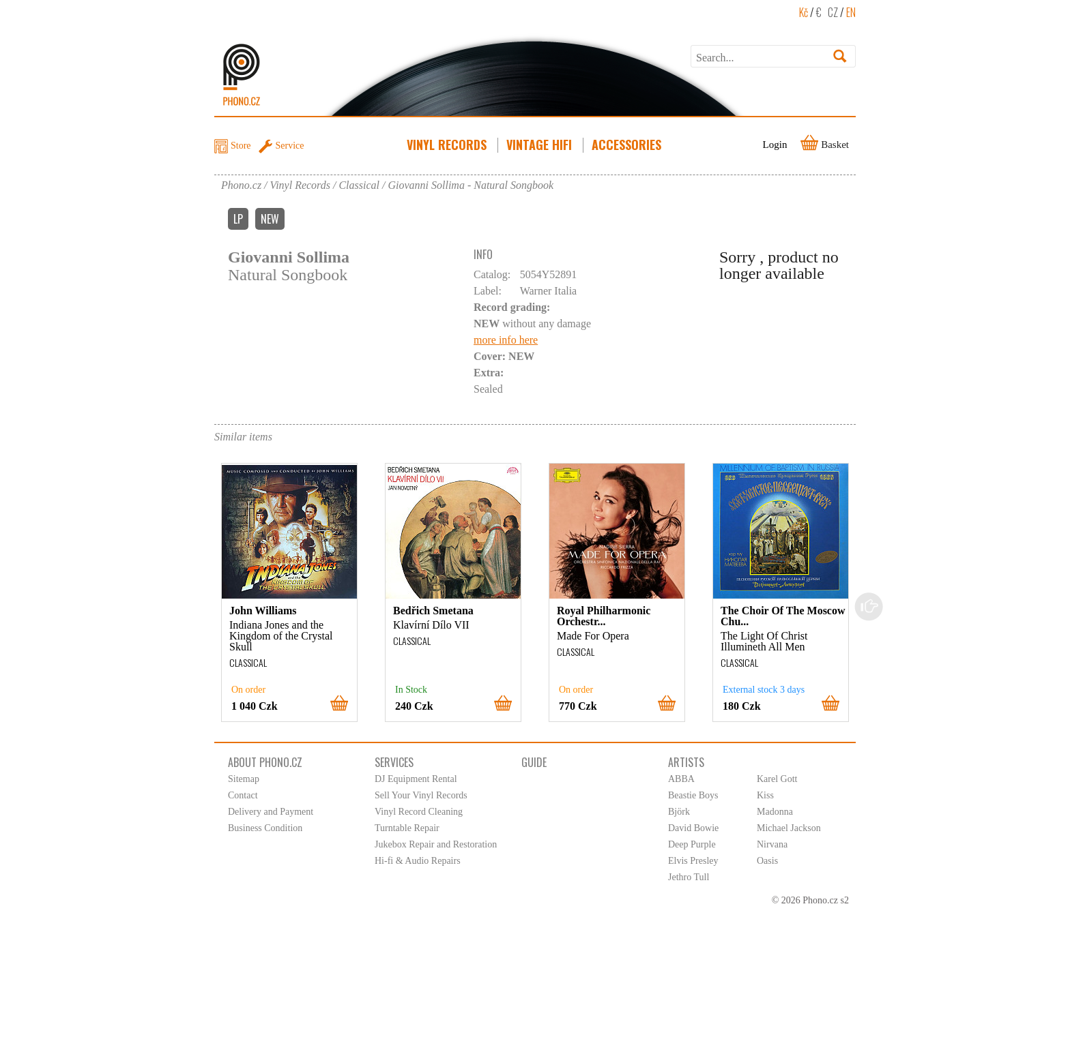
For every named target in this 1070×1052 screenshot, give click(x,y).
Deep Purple (692, 844)
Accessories (628, 144)
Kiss (765, 795)
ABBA (681, 779)
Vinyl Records (448, 144)
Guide (534, 762)
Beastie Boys (693, 795)
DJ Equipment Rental (416, 779)
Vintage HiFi (540, 144)
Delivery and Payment (270, 812)
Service (290, 145)
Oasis (767, 861)
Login (775, 144)
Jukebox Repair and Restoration (436, 844)
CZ (833, 12)
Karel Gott (777, 779)
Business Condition (265, 828)
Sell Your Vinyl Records (421, 795)
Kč (803, 12)
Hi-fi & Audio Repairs (418, 861)
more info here (506, 340)
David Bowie (693, 828)
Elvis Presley (693, 861)
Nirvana (772, 844)
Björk (679, 812)
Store (241, 145)
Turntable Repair (407, 828)
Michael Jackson (789, 828)
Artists (686, 762)
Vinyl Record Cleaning (419, 812)
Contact (243, 795)
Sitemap (243, 779)
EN (851, 12)
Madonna (775, 812)
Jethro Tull (688, 877)
